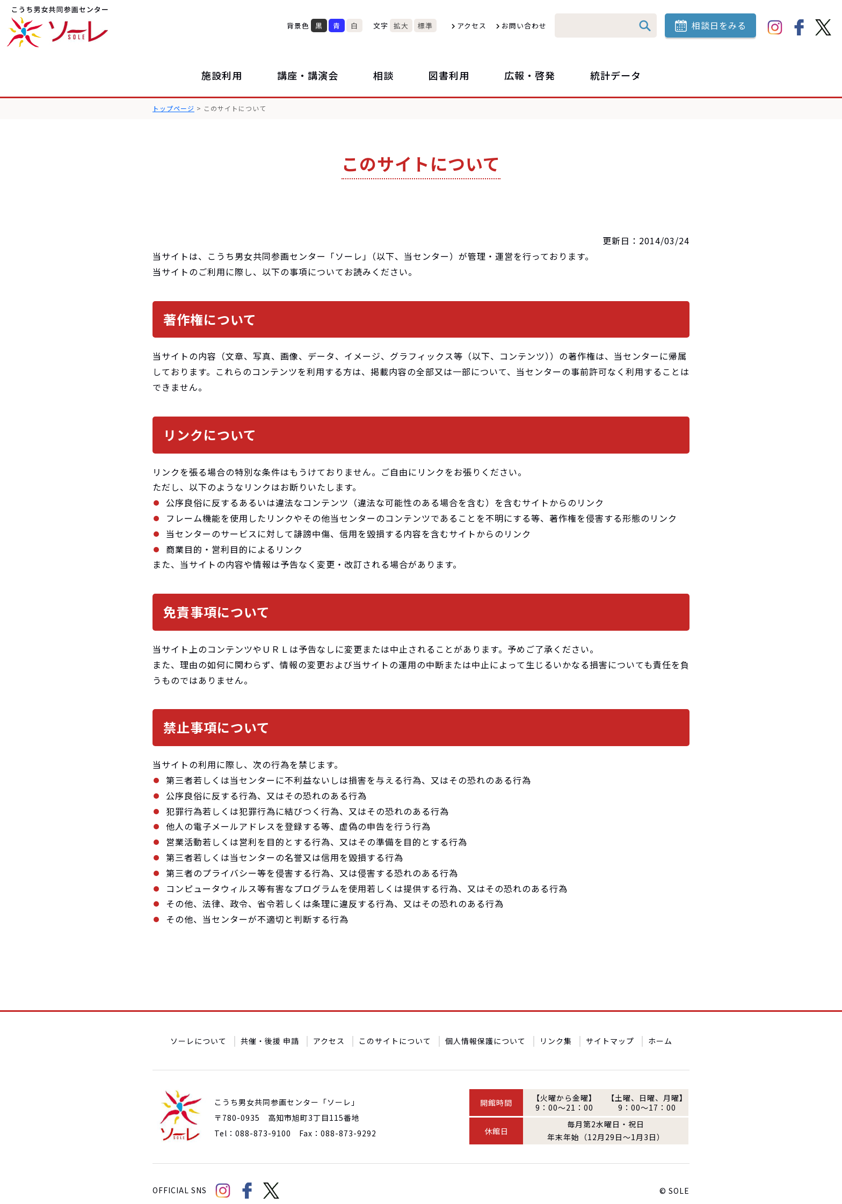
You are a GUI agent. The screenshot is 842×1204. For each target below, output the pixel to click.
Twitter (823, 27)
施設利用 (221, 75)
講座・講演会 (307, 75)
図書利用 (449, 75)
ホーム (660, 1026)
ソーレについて (198, 1026)
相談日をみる (719, 25)
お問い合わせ (524, 25)
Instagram (775, 27)
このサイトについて (395, 1026)
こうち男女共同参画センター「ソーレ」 (59, 27)
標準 (425, 25)
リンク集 (556, 1026)
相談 (383, 75)
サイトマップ (610, 1026)
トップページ (173, 108)
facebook (799, 27)
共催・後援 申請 (270, 1026)
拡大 (401, 25)
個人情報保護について (485, 1026)
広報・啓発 (529, 75)
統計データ (615, 75)
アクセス (472, 25)
